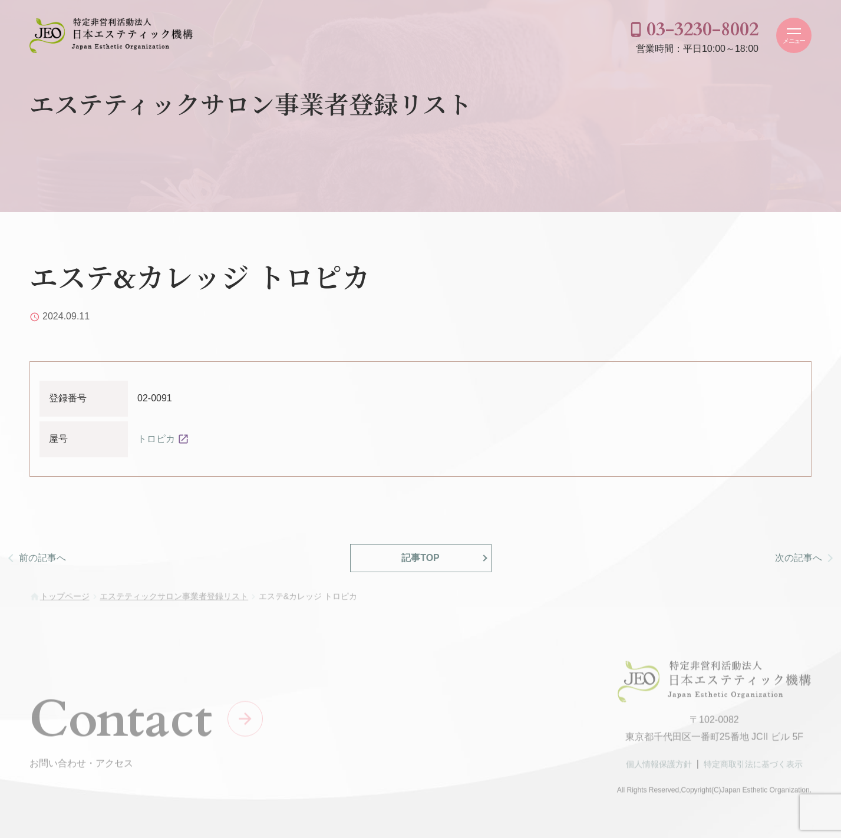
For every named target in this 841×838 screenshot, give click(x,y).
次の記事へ (798, 558)
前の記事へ (42, 558)
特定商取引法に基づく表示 (753, 768)
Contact (120, 723)
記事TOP (420, 558)
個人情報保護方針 (659, 768)
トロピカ (156, 439)
